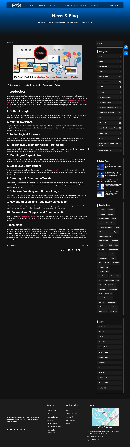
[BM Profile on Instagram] (21, 421)
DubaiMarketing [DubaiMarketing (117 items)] (103, 240)
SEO (100, 117)
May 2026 (101, 331)
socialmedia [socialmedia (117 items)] (108, 293)
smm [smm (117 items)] (100, 293)
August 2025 (102, 362)
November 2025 (103, 352)
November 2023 (103, 383)
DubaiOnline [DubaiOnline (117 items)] (114, 240)
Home (32, 5)
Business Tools (103, 66)
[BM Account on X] (18, 421)
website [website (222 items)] (114, 307)
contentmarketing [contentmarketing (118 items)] (104, 218)
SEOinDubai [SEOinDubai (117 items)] (102, 289)
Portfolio (101, 87)
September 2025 (103, 357)
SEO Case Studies (104, 123)
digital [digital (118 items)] (100, 223)
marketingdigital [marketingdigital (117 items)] (103, 267)
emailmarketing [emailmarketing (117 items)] (113, 249)
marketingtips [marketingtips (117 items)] (103, 276)
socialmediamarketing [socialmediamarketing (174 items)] (105, 298)
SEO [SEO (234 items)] (100, 284)
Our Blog (47, 22)
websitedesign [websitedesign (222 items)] (103, 311)
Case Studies (102, 71)
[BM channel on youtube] (11, 421)
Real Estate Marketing (105, 102)
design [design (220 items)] (114, 218)
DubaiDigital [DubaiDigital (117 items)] (114, 232)
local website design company (27, 216)
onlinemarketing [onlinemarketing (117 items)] (114, 276)
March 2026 (102, 342)
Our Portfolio (55, 5)
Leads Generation (104, 82)
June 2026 (102, 326)
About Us (84, 5)
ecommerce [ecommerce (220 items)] (102, 249)
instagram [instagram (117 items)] (113, 258)
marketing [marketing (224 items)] (116, 262)
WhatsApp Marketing (105, 150)
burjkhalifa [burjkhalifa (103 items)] (102, 214)
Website (101, 138)
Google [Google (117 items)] (111, 254)
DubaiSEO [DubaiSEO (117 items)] (101, 245)
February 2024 (103, 377)
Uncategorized (103, 133)
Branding (101, 61)
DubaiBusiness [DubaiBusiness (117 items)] (103, 232)
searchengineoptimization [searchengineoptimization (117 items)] (111, 280)
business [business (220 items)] (110, 214)
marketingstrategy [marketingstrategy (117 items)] (104, 271)
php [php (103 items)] (100, 280)
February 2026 (103, 347)
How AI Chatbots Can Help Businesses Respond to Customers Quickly (113, 166)
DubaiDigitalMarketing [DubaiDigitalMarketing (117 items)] (105, 236)
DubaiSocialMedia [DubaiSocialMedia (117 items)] (113, 245)
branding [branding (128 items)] (111, 209)
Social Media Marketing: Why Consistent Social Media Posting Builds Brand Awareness (113, 174)
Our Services (41, 5)
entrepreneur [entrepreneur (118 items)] (102, 254)
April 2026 (102, 336)
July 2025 (101, 367)
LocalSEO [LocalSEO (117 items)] (107, 262)
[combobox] (110, 43)
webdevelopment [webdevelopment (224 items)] (103, 307)
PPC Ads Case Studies (105, 97)
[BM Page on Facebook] (7, 421)
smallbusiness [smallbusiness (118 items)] (113, 289)
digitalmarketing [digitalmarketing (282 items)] (110, 223)
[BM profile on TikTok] (14, 421)
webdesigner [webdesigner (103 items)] (112, 302)
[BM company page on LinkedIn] (25, 421)
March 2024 (102, 372)
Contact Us (94, 5)
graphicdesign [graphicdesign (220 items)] (103, 258)
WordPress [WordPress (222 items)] (113, 311)
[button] (69, 250)
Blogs (76, 5)
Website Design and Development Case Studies (108, 144)
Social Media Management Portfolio (109, 128)
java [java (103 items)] (100, 262)
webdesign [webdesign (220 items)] (102, 302)
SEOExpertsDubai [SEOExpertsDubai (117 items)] (109, 284)
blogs (100, 56)
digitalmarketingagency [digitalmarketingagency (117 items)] (105, 227)
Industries (67, 5)
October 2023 (102, 388)
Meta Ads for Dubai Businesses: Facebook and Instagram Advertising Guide (112, 193)
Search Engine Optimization (106, 112)
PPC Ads (101, 92)
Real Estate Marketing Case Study (108, 107)
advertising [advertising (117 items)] (102, 209)
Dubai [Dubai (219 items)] (117, 227)
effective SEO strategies (61, 170)
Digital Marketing (103, 76)
